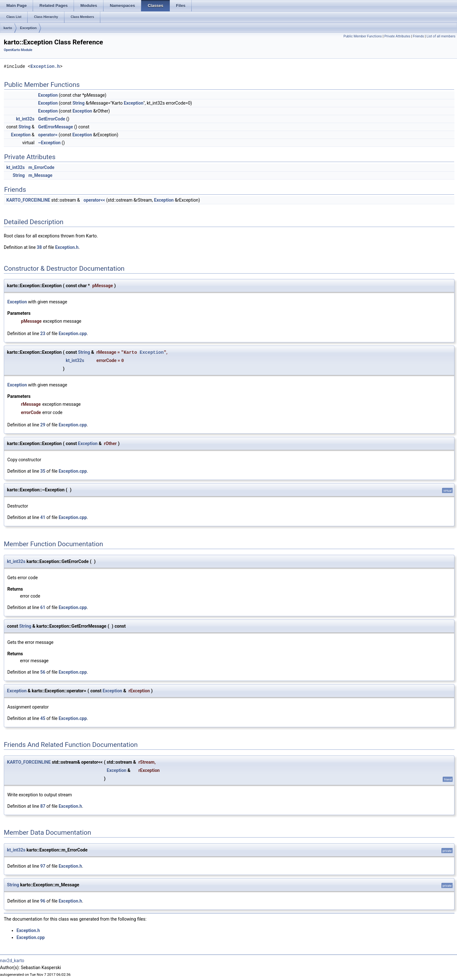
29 (42, 424)
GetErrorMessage (55, 126)
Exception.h (45, 66)
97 (42, 866)
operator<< (94, 200)
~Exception (49, 142)
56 (42, 672)
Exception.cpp (73, 333)
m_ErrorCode (41, 167)
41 (42, 517)
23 (42, 333)
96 (42, 901)
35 (42, 471)
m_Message (40, 175)
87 (42, 806)
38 (39, 247)
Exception (28, 28)
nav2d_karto (12, 960)
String (78, 103)
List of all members (441, 36)
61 (42, 607)
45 (42, 718)
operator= (47, 134)
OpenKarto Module (18, 50)
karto (7, 28)
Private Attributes (397, 36)
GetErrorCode (51, 118)
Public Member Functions (362, 36)
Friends (418, 36)
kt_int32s (25, 118)
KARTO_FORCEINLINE (28, 200)
